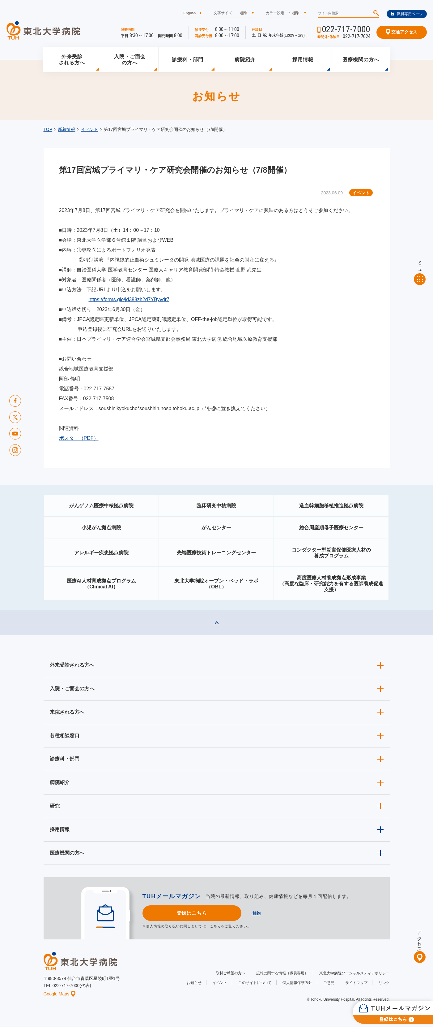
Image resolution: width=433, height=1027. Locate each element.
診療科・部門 (187, 59)
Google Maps (60, 993)
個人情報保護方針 (297, 983)
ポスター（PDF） (79, 438)
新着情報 (66, 129)
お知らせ (194, 983)
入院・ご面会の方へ (130, 60)
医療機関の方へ (360, 59)
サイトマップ (356, 983)
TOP (48, 129)
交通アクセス (402, 32)
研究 (55, 805)
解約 (257, 913)
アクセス (419, 938)
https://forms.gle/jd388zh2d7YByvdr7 (129, 299)
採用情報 (302, 59)
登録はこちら (191, 913)
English (189, 13)
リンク (384, 983)
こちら (215, 926)
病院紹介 (245, 59)
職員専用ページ (407, 14)
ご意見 (328, 983)
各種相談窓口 (64, 735)
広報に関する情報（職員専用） (282, 973)
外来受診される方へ (72, 60)
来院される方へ (67, 712)
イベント (89, 129)
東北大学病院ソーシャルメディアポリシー (354, 973)
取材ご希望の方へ (230, 973)
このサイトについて (255, 983)
